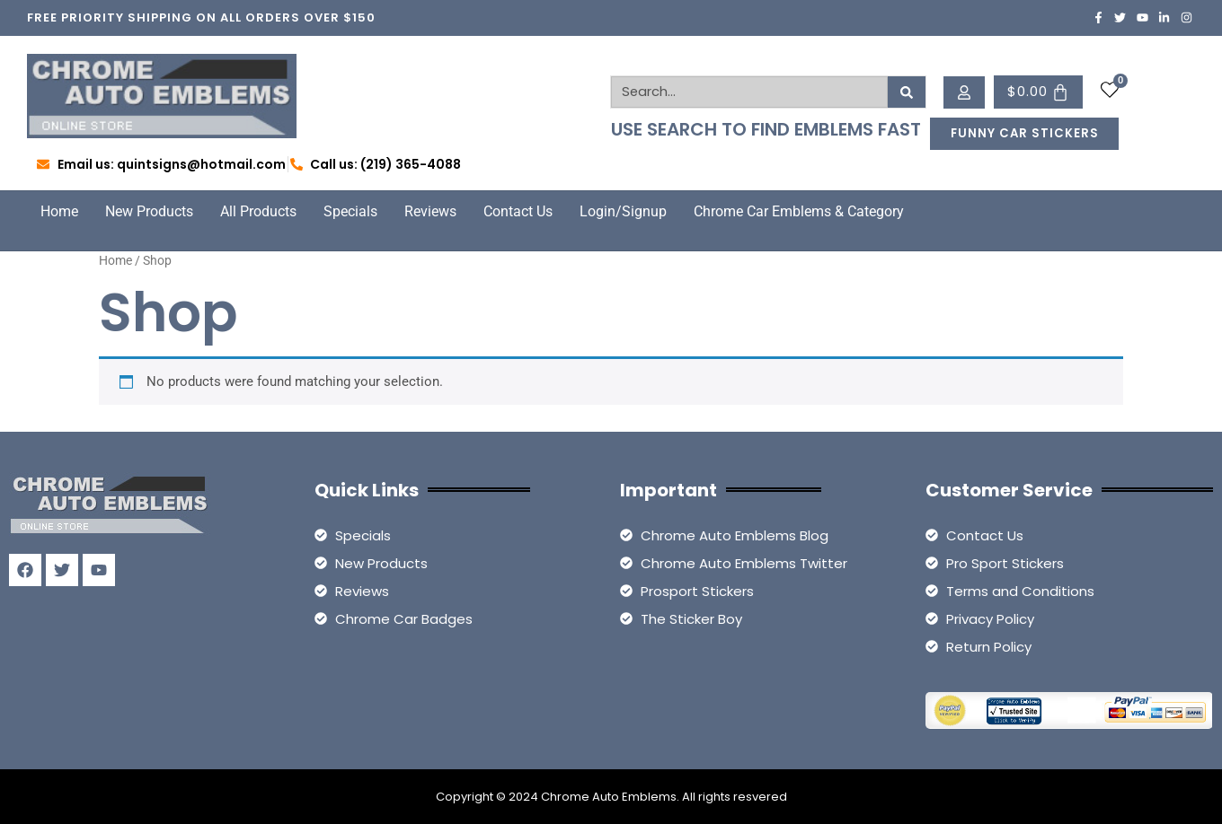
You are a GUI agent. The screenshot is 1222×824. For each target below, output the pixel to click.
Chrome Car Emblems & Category (799, 211)
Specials (350, 211)
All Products (258, 211)
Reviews (430, 211)
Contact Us (518, 211)
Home (59, 211)
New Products (149, 211)
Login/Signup (623, 211)
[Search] (907, 92)
